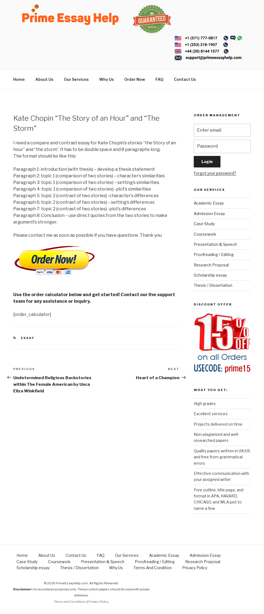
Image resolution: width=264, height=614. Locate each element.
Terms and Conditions (70, 602)
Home (19, 79)
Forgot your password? (215, 173)
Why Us (106, 79)
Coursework (205, 234)
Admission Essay (209, 213)
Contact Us (185, 79)
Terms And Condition (152, 567)
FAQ (159, 79)
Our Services (76, 79)
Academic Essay (209, 203)
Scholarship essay (210, 275)
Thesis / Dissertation (213, 285)
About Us (44, 79)
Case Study (204, 223)
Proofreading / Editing (214, 254)
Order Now (134, 79)
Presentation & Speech (215, 244)
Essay (28, 338)
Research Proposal (211, 265)
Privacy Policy (194, 567)
